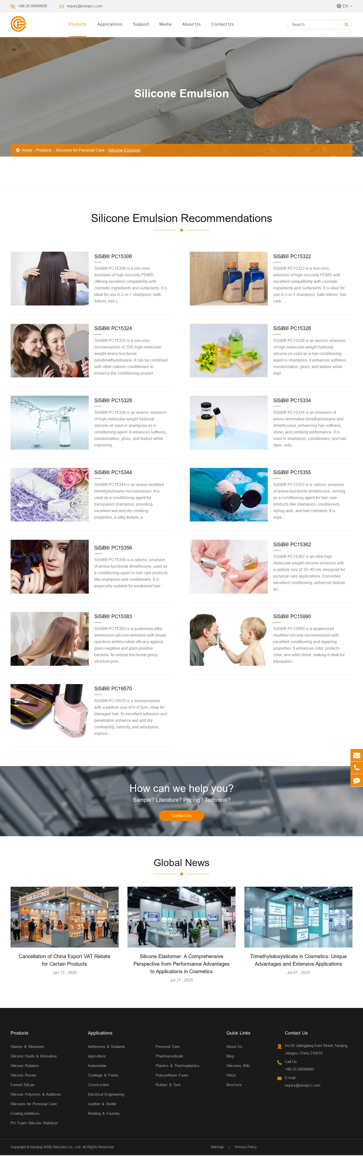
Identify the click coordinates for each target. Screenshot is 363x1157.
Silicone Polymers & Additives (36, 1096)
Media (165, 24)
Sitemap (217, 1149)
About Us (191, 24)
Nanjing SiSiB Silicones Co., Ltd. (55, 1149)
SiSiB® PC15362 (292, 544)
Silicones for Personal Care (80, 150)
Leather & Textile (102, 1105)
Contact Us (222, 24)
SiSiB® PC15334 (292, 400)
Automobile (97, 1067)
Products (78, 24)
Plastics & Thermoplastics (178, 1067)
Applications (109, 24)
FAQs (231, 1077)
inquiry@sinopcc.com (85, 6)
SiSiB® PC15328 (113, 400)
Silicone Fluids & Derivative (34, 1058)
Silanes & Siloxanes (27, 1048)
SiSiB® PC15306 (113, 256)
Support (141, 24)
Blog (230, 1058)
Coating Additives (25, 1115)
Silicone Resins (23, 1077)
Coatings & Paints (103, 1077)
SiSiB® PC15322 (292, 256)
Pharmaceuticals (169, 1058)
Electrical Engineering (106, 1096)
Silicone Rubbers (25, 1067)
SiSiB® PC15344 (113, 472)
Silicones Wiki (238, 1067)
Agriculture (97, 1058)
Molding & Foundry (104, 1115)
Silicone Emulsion (124, 150)
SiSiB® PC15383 (113, 616)
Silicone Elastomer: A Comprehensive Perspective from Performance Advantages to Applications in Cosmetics (181, 965)
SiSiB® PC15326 (292, 328)
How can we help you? (181, 789)
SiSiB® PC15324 (113, 328)
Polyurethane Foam (172, 1077)
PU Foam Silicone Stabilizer (34, 1125)
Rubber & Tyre (168, 1086)
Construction (98, 1086)
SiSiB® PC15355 (292, 472)
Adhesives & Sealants (106, 1048)
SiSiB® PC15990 (292, 616)
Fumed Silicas (22, 1086)
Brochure (234, 1086)
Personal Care (168, 1048)
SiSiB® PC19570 (113, 688)
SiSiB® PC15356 (113, 548)
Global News (181, 864)
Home (26, 150)
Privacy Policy (246, 1149)
